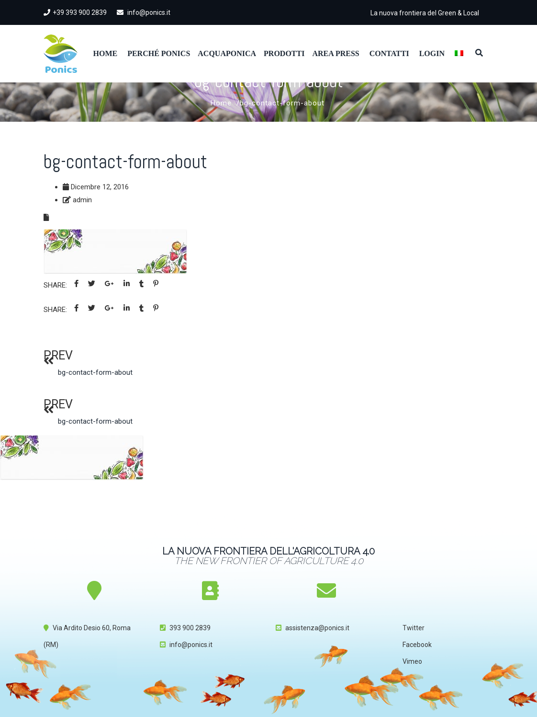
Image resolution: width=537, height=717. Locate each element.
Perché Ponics (158, 53)
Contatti (389, 53)
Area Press (335, 53)
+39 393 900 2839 (75, 12)
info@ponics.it (143, 12)
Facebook (417, 644)
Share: (55, 285)
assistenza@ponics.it (317, 628)
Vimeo (412, 661)
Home (105, 53)
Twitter (414, 628)
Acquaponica (227, 53)
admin (82, 200)
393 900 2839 (190, 628)
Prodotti (284, 53)
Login (432, 53)
